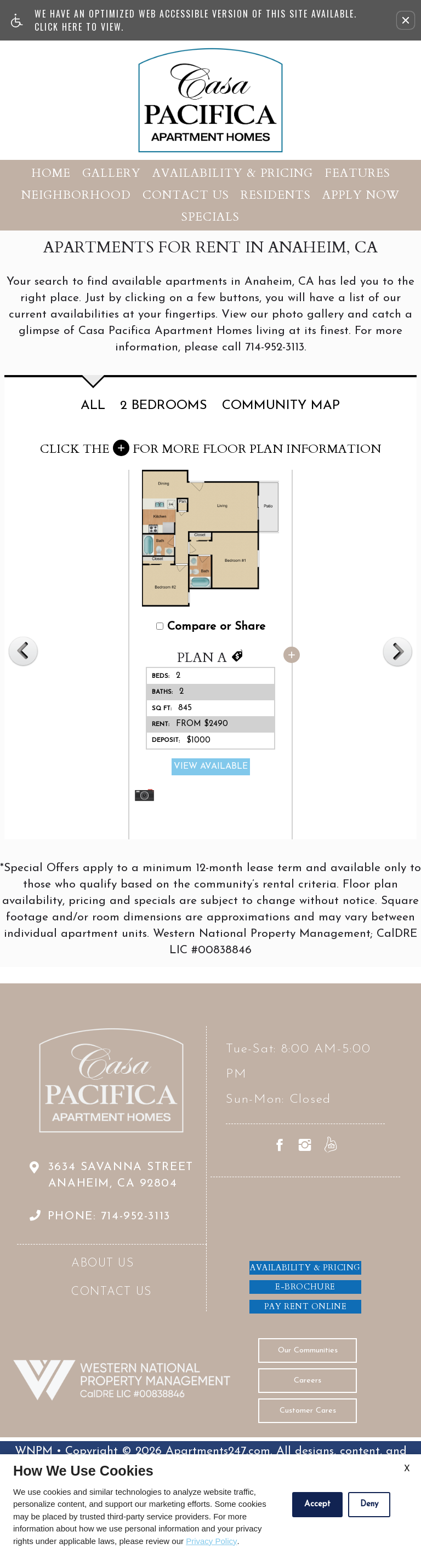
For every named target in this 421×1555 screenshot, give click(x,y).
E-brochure (305, 1286)
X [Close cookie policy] (407, 1469)
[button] (405, 20)
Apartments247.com (218, 1451)
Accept (317, 1504)
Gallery (111, 173)
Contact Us (186, 195)
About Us (102, 1263)
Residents (276, 195)
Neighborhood (76, 195)
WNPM (34, 1451)
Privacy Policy (211, 1541)
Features (357, 173)
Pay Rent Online (305, 1306)
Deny (369, 1504)
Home (51, 173)
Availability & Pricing (232, 173)
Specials (210, 217)
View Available (213, 766)
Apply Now (361, 195)
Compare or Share (213, 626)
